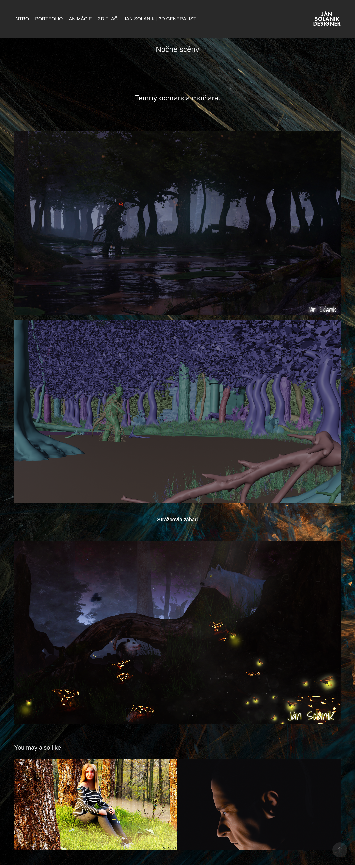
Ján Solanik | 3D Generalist (160, 18)
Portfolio (49, 18)
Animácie (80, 18)
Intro (21, 18)
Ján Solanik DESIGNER (327, 19)
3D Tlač (108, 18)
